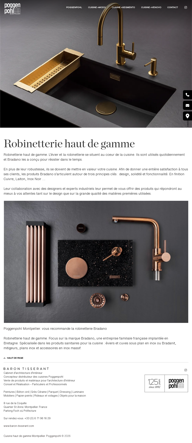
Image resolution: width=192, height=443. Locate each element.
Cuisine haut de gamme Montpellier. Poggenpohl (32, 436)
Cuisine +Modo (97, 7)
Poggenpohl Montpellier (22, 328)
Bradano (13, 159)
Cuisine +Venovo (151, 7)
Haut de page (13, 358)
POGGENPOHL (74, 7)
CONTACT (172, 7)
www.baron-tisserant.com (19, 426)
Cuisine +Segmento (123, 7)
